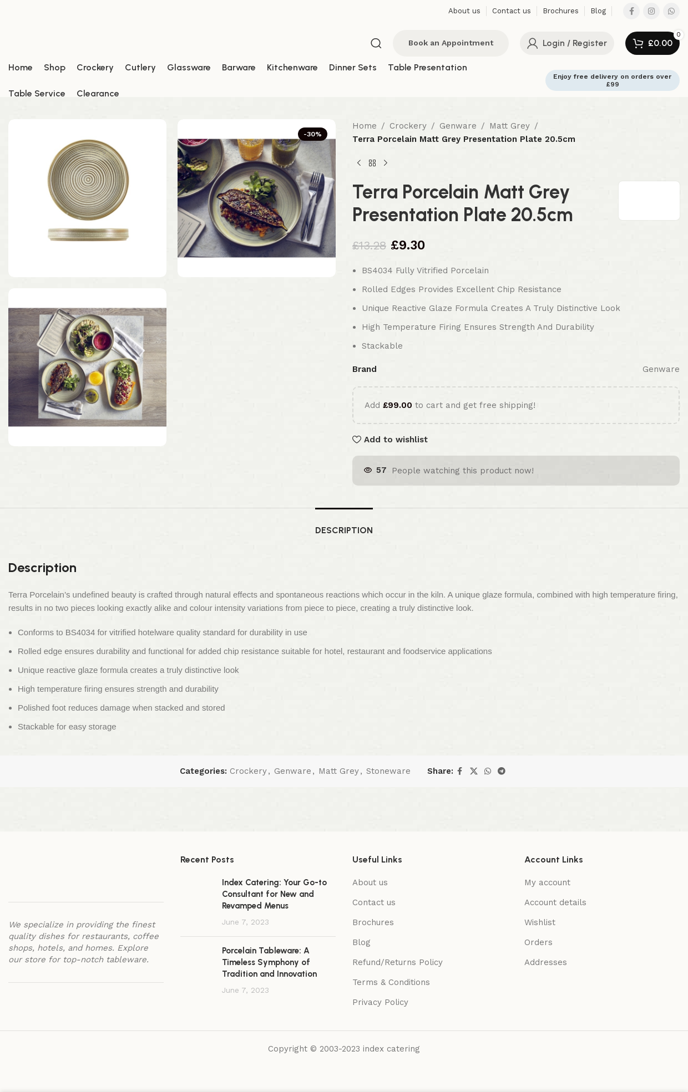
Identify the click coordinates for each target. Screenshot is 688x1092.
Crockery (408, 126)
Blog (361, 942)
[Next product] (385, 163)
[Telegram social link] (501, 771)
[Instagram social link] (651, 11)
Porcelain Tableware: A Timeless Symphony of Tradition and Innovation (269, 962)
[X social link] (474, 771)
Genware (458, 126)
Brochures (373, 922)
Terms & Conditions (391, 982)
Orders (538, 942)
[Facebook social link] (631, 11)
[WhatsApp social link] (671, 11)
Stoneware (388, 771)
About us (370, 882)
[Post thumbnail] (197, 902)
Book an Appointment (450, 42)
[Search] (376, 43)
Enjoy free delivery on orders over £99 (612, 80)
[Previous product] (359, 163)
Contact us (374, 902)
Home (364, 126)
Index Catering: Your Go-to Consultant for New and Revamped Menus (274, 894)
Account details (555, 902)
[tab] (344, 525)
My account (547, 882)
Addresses (545, 962)
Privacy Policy (380, 1002)
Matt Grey (509, 126)
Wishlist (539, 922)
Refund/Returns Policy (397, 962)
